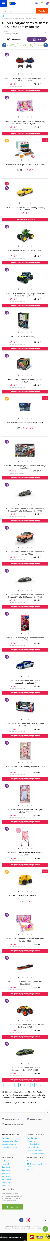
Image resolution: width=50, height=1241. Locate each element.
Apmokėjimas (32, 1138)
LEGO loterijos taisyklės (35, 1153)
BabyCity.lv (6, 1170)
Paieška (42, 11)
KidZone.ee (6, 1182)
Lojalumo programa (9, 1144)
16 (44, 1085)
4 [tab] (31, 74)
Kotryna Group (7, 1164)
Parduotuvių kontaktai (10, 1141)
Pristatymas (31, 1141)
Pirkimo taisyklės (33, 1147)
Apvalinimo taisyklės (9, 1147)
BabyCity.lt (6, 1167)
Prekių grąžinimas (33, 1144)
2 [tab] (22, 74)
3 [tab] (27, 74)
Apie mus (5, 1138)
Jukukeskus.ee (7, 1176)
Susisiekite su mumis (34, 1150)
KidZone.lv (6, 1185)
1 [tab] (18, 74)
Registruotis (12, 1207)
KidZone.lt (5, 1161)
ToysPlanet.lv (6, 1179)
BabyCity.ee (6, 1173)
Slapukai (30, 1169)
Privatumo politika (33, 1161)
